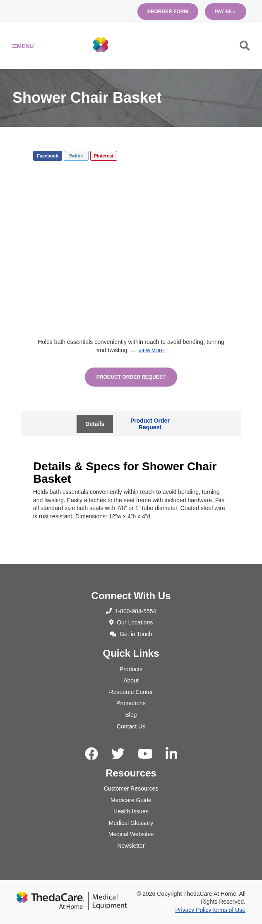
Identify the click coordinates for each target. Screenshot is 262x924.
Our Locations (131, 622)
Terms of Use (228, 910)
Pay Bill (225, 12)
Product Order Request (131, 377)
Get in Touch (131, 634)
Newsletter (130, 845)
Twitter (76, 155)
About (131, 680)
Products (131, 669)
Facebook (47, 155)
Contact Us (131, 726)
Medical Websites (131, 834)
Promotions (131, 703)
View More (151, 350)
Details (94, 424)
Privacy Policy (193, 910)
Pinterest (103, 155)
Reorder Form (167, 12)
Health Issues (131, 811)
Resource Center (131, 692)
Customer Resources (131, 788)
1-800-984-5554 (131, 611)
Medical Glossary (131, 823)
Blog (131, 714)
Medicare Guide (131, 800)
